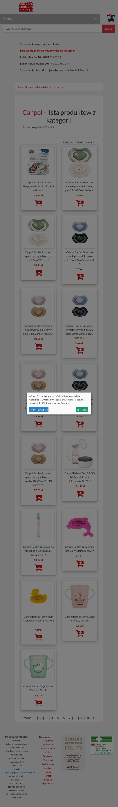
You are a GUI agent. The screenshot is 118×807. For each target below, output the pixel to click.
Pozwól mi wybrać (39, 409)
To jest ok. (82, 409)
